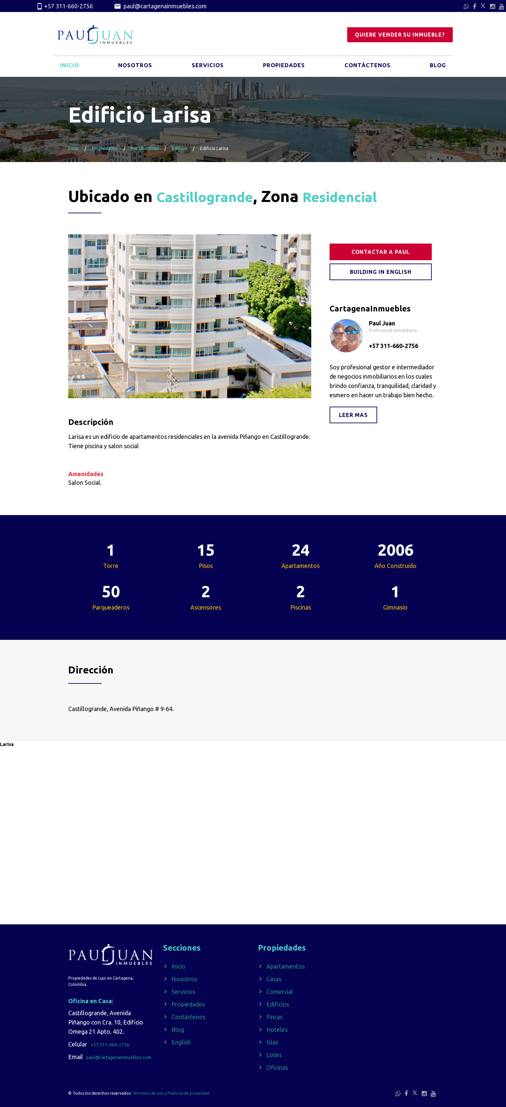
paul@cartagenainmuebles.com (160, 6)
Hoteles (277, 1029)
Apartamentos (285, 966)
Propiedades (283, 67)
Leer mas (353, 415)
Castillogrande (212, 196)
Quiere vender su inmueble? (400, 35)
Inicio (70, 67)
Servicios (207, 67)
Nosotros (135, 67)
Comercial (279, 991)
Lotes (274, 1054)
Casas (273, 979)
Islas (272, 1042)
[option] (189, 316)
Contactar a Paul (381, 252)
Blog (437, 67)
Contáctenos (367, 67)
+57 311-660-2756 (64, 6)
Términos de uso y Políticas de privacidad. (171, 1093)
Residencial (362, 196)
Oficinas (277, 1067)
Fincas (274, 1017)
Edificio (179, 148)
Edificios (277, 1004)
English (181, 1042)
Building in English (381, 272)
